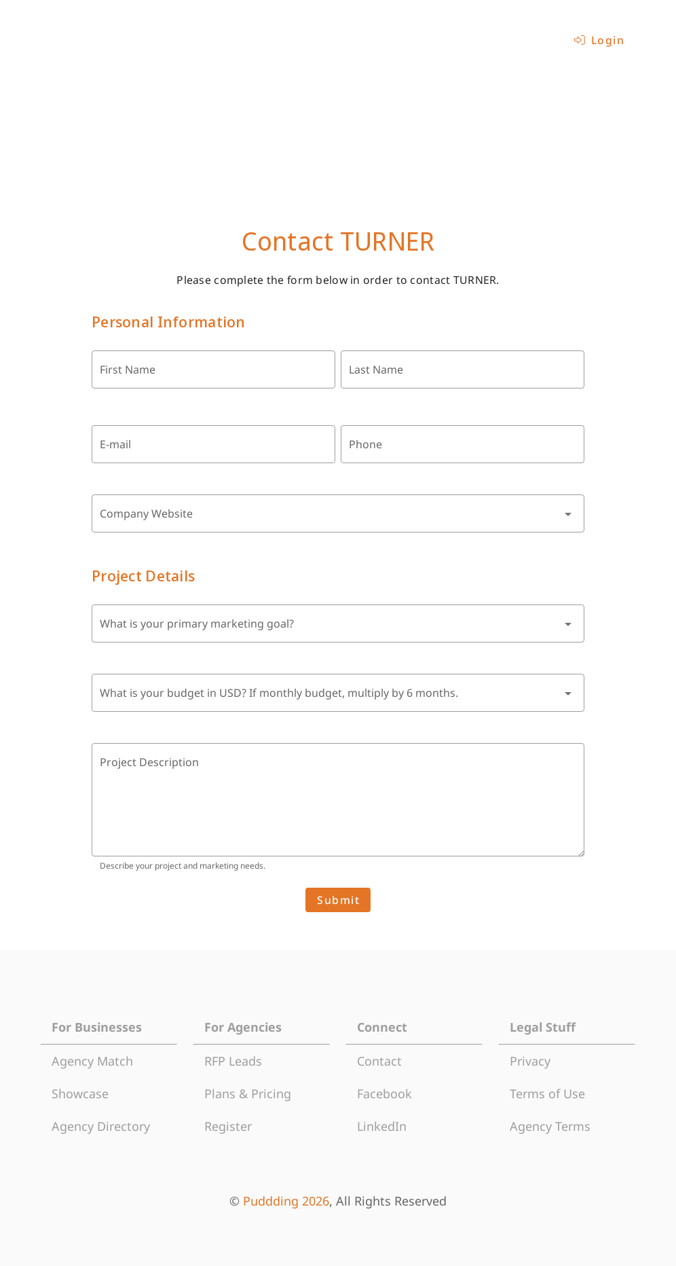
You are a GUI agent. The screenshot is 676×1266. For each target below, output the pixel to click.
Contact (379, 1061)
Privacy (530, 1061)
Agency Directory (101, 1126)
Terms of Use (547, 1093)
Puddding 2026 (286, 1201)
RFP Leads (233, 1061)
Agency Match (92, 1061)
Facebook (384, 1093)
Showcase (80, 1093)
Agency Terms (550, 1126)
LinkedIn (382, 1126)
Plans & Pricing (247, 1093)
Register (228, 1126)
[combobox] (338, 513)
